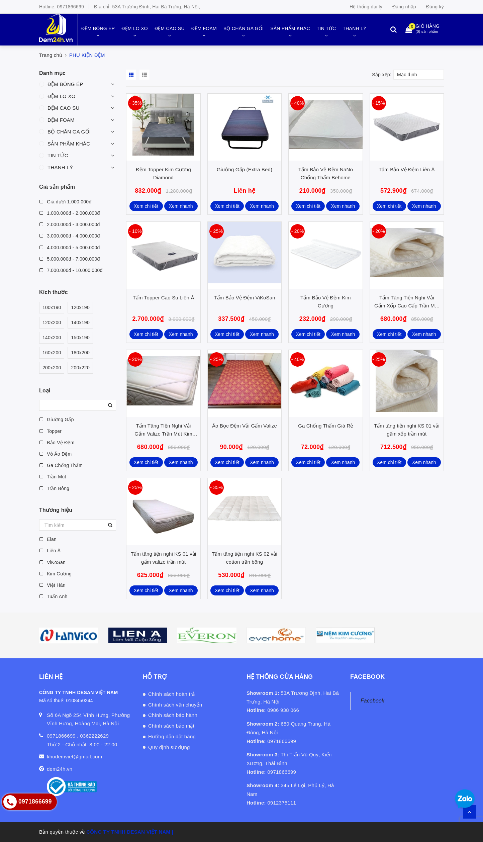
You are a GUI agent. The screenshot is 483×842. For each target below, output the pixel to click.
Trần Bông (54, 488)
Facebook (372, 701)
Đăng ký (435, 6)
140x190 (80, 323)
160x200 (51, 353)
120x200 (51, 323)
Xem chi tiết (146, 206)
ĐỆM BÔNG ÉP (65, 84)
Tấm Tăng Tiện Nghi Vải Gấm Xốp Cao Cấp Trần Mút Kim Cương (406, 305)
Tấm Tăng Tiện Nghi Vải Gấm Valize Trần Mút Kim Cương (163, 434)
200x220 (80, 368)
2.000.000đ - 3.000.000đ (69, 224)
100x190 (51, 307)
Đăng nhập (404, 6)
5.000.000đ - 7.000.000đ (69, 259)
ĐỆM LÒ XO (61, 96)
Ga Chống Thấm (61, 465)
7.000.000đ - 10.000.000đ (71, 270)
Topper (50, 431)
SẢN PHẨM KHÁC (68, 144)
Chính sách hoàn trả (171, 694)
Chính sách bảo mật (171, 726)
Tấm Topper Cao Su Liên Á (163, 297)
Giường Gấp (56, 419)
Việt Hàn (52, 585)
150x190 (80, 338)
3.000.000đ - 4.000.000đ (69, 236)
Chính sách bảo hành (172, 715)
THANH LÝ (60, 167)
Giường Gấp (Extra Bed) (244, 169)
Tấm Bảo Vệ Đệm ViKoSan (244, 297)
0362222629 (94, 736)
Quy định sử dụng (169, 747)
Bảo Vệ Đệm (57, 442)
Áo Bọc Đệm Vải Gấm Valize (244, 426)
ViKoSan (52, 562)
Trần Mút (52, 476)
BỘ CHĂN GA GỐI (69, 131)
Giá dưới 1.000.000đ (65, 201)
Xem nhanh (181, 206)
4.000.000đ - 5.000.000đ (69, 247)
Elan (48, 539)
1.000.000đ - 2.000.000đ (69, 213)
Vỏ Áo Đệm (55, 454)
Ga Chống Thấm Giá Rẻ (325, 426)
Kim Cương (55, 573)
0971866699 (70, 6)
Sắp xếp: (381, 74)
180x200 (80, 353)
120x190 (80, 307)
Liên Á (50, 550)
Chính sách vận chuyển (175, 705)
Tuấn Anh (53, 596)
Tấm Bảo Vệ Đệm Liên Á (407, 169)
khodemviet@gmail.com (74, 756)
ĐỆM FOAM (61, 120)
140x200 (51, 338)
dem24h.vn (59, 769)
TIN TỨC (57, 155)
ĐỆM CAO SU (63, 108)
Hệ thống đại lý (366, 6)
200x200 (51, 368)
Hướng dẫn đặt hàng (172, 736)
